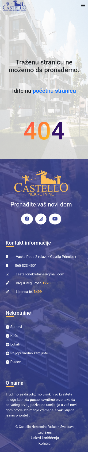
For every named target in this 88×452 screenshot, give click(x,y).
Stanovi (16, 327)
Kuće (14, 336)
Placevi (16, 362)
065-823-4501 (26, 265)
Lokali (15, 344)
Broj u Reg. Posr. (33, 283)
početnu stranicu (54, 90)
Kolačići (44, 443)
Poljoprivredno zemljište (29, 353)
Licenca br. (29, 292)
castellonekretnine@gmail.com (40, 274)
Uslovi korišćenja (45, 438)
